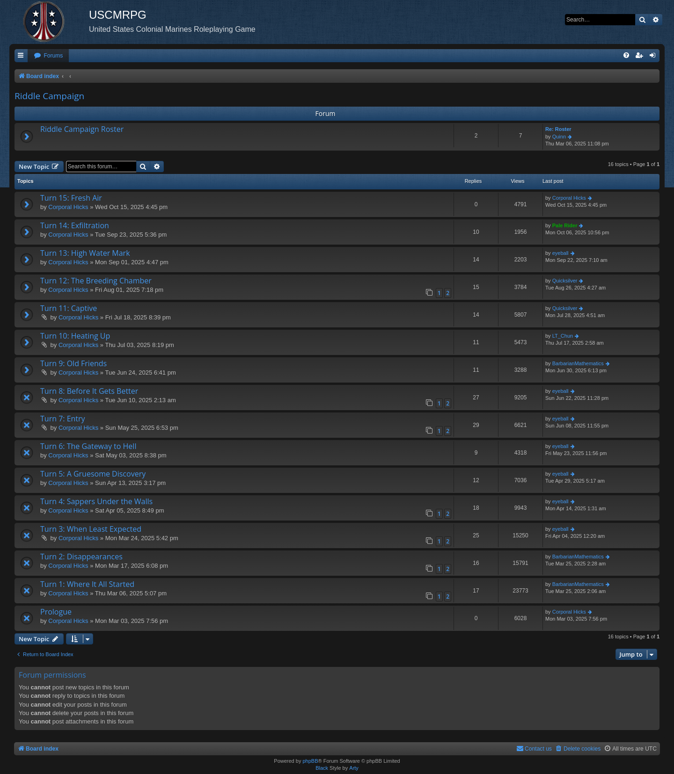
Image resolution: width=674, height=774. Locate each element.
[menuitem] (48, 56)
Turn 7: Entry (62, 418)
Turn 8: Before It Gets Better (89, 391)
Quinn (559, 136)
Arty (354, 768)
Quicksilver (565, 280)
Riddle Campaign (49, 96)
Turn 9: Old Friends (73, 363)
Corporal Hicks (68, 206)
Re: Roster (558, 129)
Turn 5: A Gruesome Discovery (93, 474)
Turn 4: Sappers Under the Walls (96, 501)
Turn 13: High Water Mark (85, 253)
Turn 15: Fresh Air (71, 198)
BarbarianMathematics (578, 363)
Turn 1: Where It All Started (87, 584)
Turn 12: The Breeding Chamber (96, 280)
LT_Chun (562, 336)
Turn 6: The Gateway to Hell (88, 446)
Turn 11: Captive (68, 308)
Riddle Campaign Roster (82, 129)
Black (321, 768)
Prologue (56, 612)
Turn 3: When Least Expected (90, 529)
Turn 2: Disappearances (81, 556)
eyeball (560, 253)
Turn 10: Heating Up (75, 336)
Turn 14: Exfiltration (74, 225)
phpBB (310, 761)
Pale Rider (565, 225)
